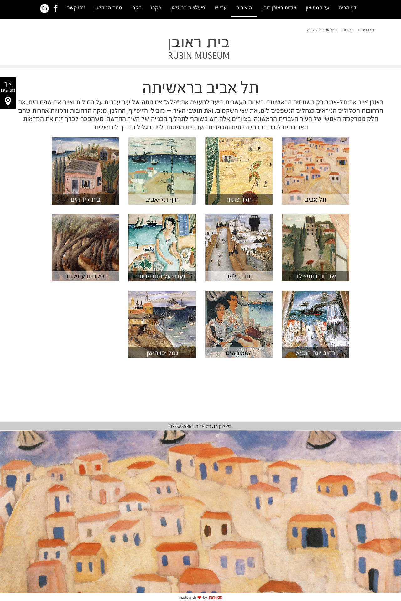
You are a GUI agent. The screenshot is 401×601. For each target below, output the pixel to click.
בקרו (156, 7)
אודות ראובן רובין (278, 7)
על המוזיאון (317, 7)
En (44, 8)
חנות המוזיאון (108, 7)
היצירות (244, 7)
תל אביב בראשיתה (321, 30)
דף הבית (348, 7)
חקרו (136, 7)
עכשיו (221, 7)
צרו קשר (76, 7)
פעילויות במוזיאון (187, 7)
